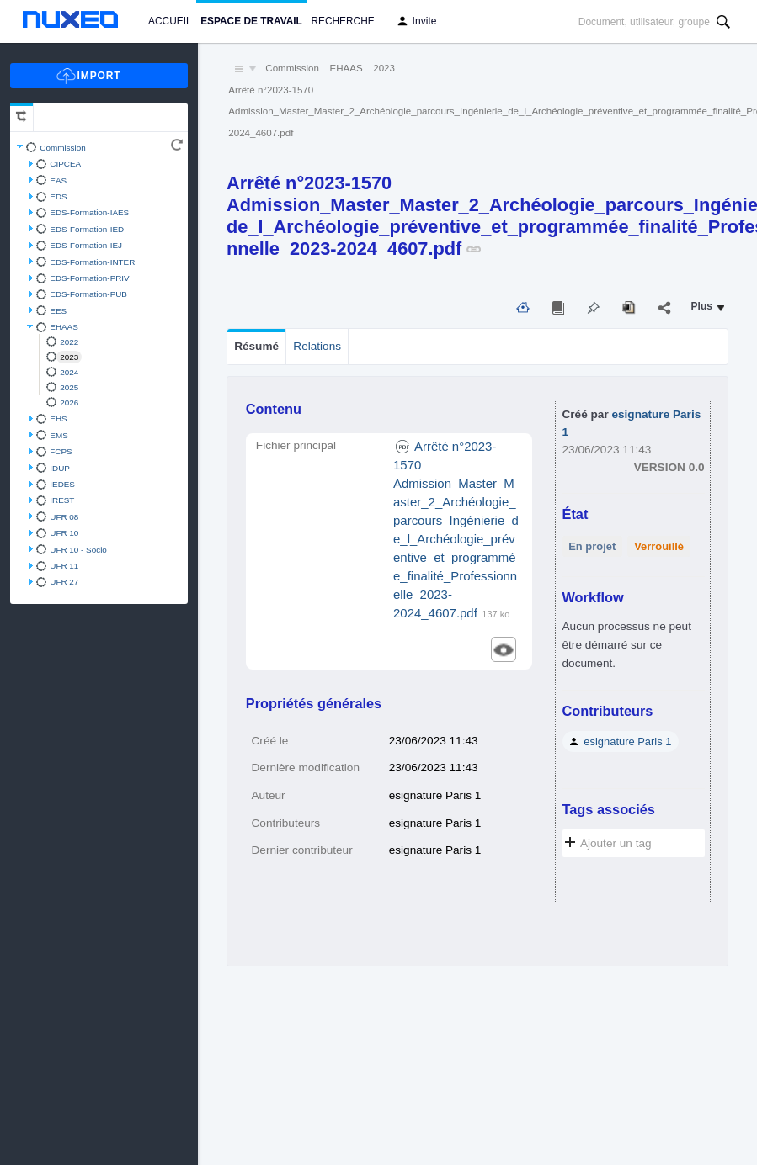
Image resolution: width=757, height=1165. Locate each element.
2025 (69, 387)
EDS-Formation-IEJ (86, 245)
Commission (62, 147)
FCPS (61, 451)
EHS (58, 418)
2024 (69, 372)
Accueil (169, 21)
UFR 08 (64, 517)
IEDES (62, 484)
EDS (58, 196)
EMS (58, 435)
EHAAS (63, 326)
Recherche (342, 21)
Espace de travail (251, 21)
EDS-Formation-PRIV (89, 278)
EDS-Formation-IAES (89, 212)
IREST (62, 500)
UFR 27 (64, 581)
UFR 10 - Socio (78, 549)
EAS (58, 180)
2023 (69, 357)
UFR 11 (64, 565)
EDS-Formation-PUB (88, 294)
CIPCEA (65, 163)
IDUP (60, 468)
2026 (69, 402)
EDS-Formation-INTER (92, 262)
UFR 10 (64, 532)
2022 (69, 342)
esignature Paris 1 (627, 741)
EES (58, 310)
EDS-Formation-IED (87, 229)
